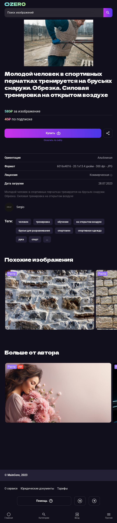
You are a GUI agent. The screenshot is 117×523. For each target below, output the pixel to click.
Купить (53, 168)
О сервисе (11, 488)
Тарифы (62, 488)
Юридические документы (37, 488)
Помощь (44, 501)
